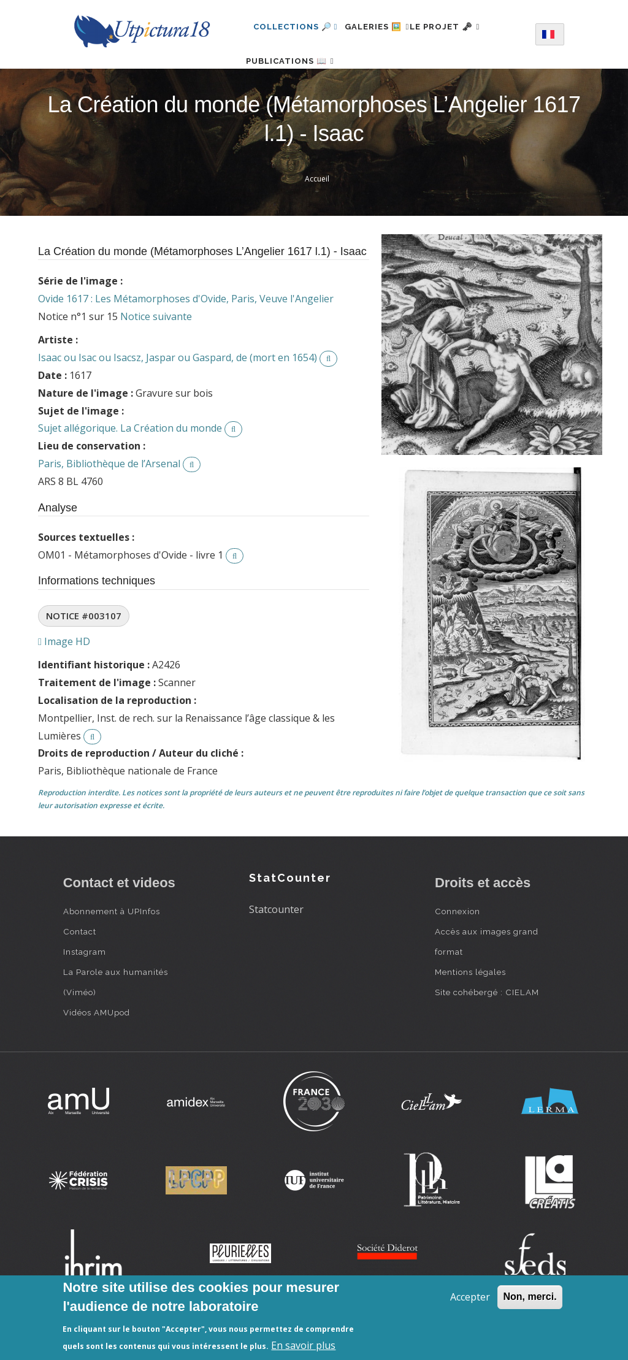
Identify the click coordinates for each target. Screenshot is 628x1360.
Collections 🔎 (295, 26)
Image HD (64, 679)
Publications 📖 (297, 80)
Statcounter (276, 948)
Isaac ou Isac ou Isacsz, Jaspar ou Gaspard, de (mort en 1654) (177, 396)
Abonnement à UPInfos (111, 950)
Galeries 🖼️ (384, 26)
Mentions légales (470, 1010)
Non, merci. (529, 1296)
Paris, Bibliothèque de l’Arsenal (109, 502)
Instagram (84, 990)
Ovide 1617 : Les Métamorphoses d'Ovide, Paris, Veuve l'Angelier (186, 337)
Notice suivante (156, 355)
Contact (79, 970)
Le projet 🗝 (466, 26)
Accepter (470, 1297)
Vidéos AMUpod (96, 1051)
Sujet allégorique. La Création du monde (130, 466)
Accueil (317, 217)
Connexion (457, 950)
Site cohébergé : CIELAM (487, 1031)
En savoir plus (303, 1345)
